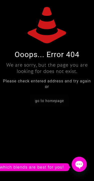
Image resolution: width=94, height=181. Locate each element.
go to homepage (49, 101)
